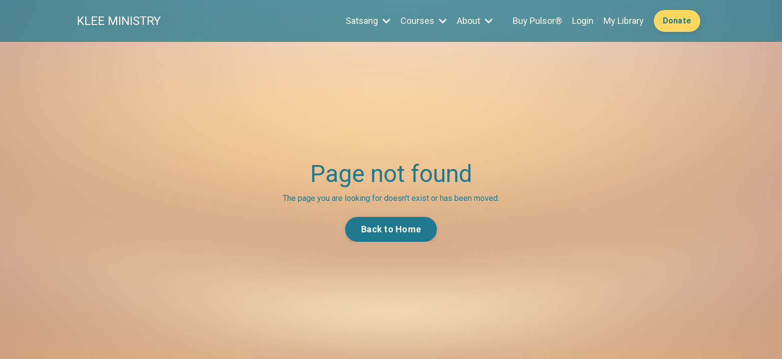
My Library (623, 20)
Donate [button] (677, 20)
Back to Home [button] (391, 229)
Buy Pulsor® (537, 20)
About (475, 20)
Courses (423, 20)
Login (582, 20)
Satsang (368, 20)
